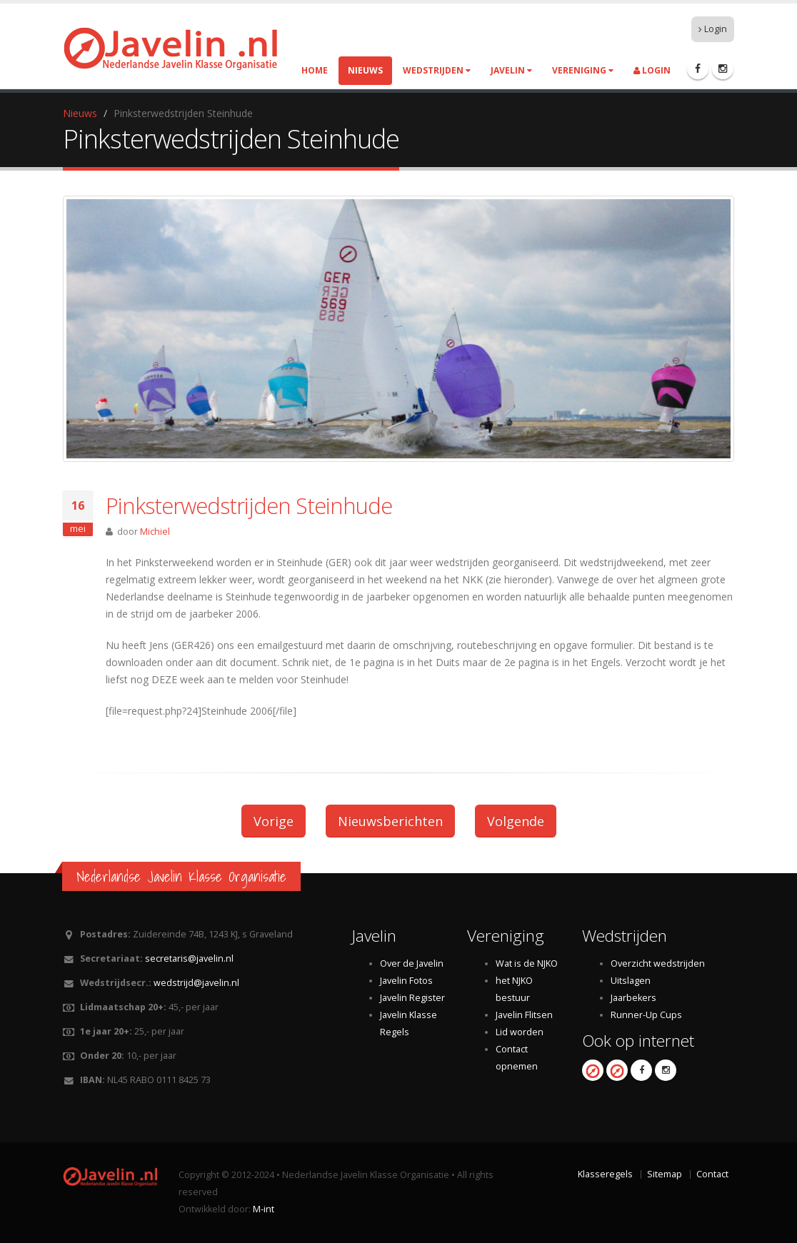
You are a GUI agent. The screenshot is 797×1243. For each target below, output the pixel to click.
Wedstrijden (437, 70)
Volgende (515, 821)
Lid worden (519, 1032)
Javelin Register (412, 998)
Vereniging (582, 70)
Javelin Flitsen (524, 1015)
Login (712, 29)
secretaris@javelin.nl (189, 958)
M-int (263, 1209)
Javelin (511, 70)
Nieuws (365, 70)
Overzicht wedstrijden (658, 963)
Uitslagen (631, 981)
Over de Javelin (411, 963)
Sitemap (664, 1174)
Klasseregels (605, 1174)
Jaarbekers (633, 998)
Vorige (274, 821)
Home (314, 70)
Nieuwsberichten (390, 821)
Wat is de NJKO (527, 963)
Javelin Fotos (406, 981)
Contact (712, 1174)
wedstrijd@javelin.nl (196, 983)
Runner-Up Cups (646, 1015)
